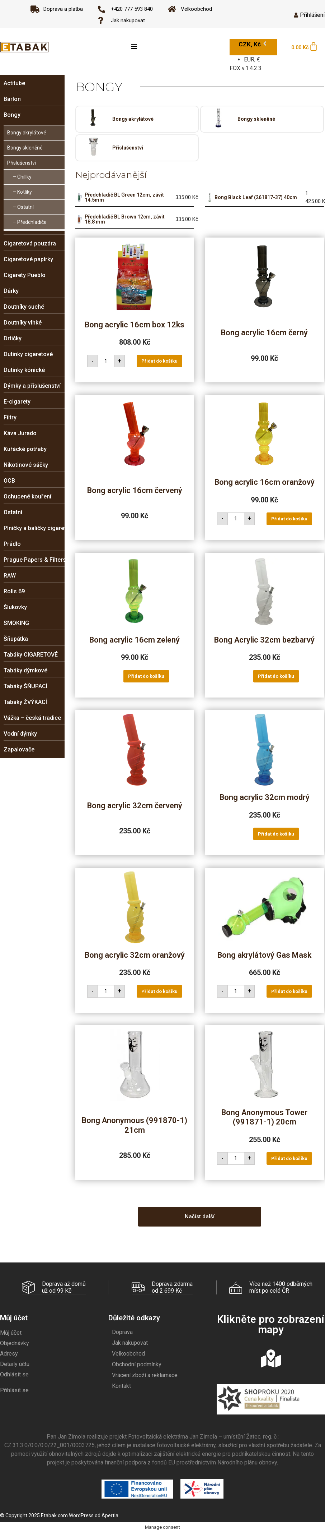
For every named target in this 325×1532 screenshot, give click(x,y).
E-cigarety (17, 401)
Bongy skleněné (25, 148)
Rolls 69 (14, 591)
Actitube (14, 83)
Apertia (110, 1515)
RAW (10, 575)
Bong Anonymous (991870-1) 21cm (134, 1125)
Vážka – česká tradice (32, 717)
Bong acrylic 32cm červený (134, 805)
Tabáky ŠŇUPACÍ (25, 686)
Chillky (24, 177)
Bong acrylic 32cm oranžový (135, 955)
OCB (9, 480)
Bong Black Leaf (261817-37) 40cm (256, 197)
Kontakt (121, 1385)
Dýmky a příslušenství (32, 385)
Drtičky (13, 338)
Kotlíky (24, 192)
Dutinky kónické (24, 370)
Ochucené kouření (27, 496)
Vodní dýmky (20, 733)
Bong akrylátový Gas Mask (264, 955)
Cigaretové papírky (28, 259)
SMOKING (16, 623)
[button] (199, 1217)
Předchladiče (32, 222)
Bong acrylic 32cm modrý (265, 797)
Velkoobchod (128, 1353)
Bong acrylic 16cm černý (264, 332)
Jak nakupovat (130, 1342)
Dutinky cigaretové (28, 354)
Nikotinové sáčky (26, 464)
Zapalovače (19, 749)
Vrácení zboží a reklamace (145, 1374)
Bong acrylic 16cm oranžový (265, 482)
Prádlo (12, 543)
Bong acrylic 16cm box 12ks (134, 324)
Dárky (11, 290)
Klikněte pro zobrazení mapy (270, 1324)
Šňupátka (16, 638)
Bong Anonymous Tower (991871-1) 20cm (264, 1117)
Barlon (12, 99)
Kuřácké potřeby (25, 449)
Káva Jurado (20, 433)
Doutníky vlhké (23, 322)
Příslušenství (21, 163)
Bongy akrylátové (26, 132)
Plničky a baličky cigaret (35, 528)
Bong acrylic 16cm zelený (134, 639)
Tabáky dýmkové (25, 670)
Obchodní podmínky (136, 1364)
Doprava (122, 1331)
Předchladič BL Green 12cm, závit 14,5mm (124, 197)
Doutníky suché (24, 306)
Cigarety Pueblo (25, 275)
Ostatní (25, 207)
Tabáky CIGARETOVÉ (31, 654)
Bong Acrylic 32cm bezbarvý (264, 639)
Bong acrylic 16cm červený (134, 490)
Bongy (12, 114)
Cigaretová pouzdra (30, 243)
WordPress (81, 1515)
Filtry (10, 417)
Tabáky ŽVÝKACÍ (25, 702)
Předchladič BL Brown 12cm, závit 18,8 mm (125, 219)
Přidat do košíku (159, 361)
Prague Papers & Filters (35, 559)
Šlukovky (15, 607)
